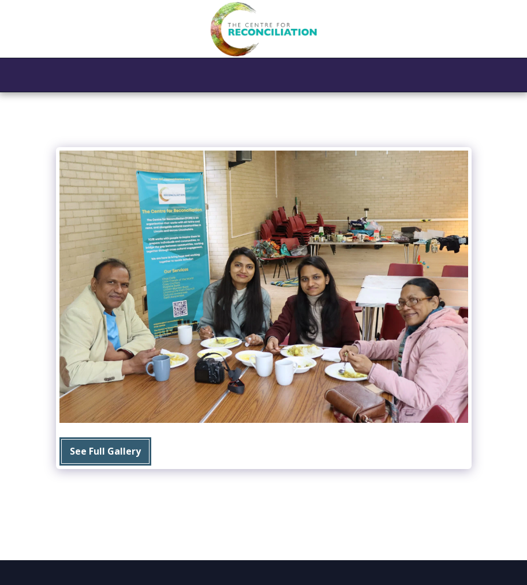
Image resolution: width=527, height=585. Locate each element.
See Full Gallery (105, 451)
